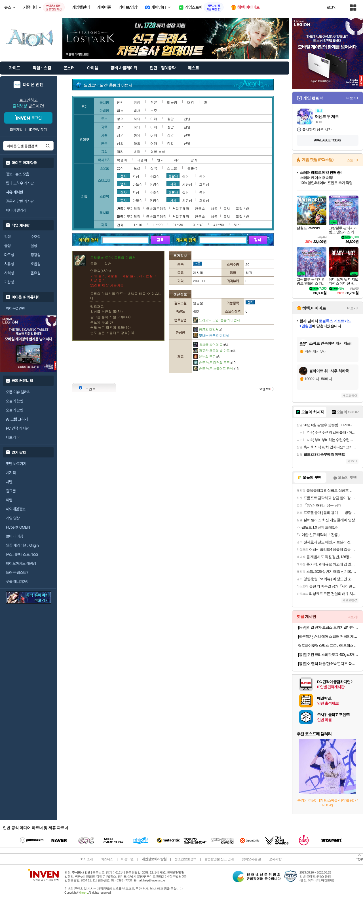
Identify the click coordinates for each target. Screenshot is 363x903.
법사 (123, 183)
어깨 (153, 118)
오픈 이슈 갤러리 (18, 392)
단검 (120, 102)
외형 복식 (157, 151)
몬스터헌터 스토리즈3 (22, 554)
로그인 (331, 7)
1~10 (138, 224)
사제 (173, 183)
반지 (160, 159)
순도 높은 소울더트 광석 (216, 368)
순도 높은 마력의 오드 (214, 362)
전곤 (153, 102)
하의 (137, 118)
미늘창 (172, 102)
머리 (120, 151)
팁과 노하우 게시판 (20, 183)
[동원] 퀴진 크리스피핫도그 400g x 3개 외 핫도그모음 (328, 654)
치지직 (11, 472)
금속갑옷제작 (156, 208)
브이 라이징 (14, 536)
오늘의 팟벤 (14, 410)
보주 (153, 110)
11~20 (157, 224)
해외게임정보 (15, 509)
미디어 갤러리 (16, 210)
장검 (137, 102)
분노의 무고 (206, 356)
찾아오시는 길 (251, 859)
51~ (237, 224)
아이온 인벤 (33, 84)
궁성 (7, 245)
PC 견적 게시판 (17, 428)
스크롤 (172, 168)
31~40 (198, 224)
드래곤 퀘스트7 (17, 572)
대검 (190, 102)
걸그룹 (11, 491)
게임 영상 (13, 518)
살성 (34, 245)
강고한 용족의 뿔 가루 (214, 350)
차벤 (9, 482)
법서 (137, 110)
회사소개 (86, 859)
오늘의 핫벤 (14, 401)
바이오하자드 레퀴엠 (21, 563)
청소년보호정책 (185, 859)
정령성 (35, 255)
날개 (194, 159)
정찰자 (173, 175)
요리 (226, 208)
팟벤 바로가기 (16, 463)
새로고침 (348, 395)
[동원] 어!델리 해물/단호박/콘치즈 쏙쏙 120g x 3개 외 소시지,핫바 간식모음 (328, 664)
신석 (153, 168)
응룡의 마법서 (208, 329)
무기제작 (133, 208)
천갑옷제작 (180, 208)
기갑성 (9, 282)
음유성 (35, 273)
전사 (123, 175)
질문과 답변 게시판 (20, 201)
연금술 (200, 208)
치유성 (9, 264)
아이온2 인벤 (15, 308)
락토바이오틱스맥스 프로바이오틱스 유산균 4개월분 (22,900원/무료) (328, 645)
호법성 (35, 264)
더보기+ (352, 98)
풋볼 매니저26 (17, 581)
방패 (137, 151)
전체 (120, 224)
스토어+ (352, 160)
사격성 (9, 273)
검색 (47, 145)
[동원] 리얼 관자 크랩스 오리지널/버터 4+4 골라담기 (328, 627)
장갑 (170, 118)
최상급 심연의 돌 (210, 344)
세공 (214, 208)
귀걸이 (142, 159)
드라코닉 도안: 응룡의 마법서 (216, 319)
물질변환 (242, 208)
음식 (120, 168)
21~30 (177, 224)
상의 (120, 118)
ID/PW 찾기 (38, 130)
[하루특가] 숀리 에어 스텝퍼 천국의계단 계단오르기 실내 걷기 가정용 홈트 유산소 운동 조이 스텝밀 (328, 636)
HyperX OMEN (18, 527)
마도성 (9, 255)
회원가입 (16, 130)
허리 (177, 159)
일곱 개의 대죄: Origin (22, 545)
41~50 (218, 224)
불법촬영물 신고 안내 (219, 859)
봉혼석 (192, 168)
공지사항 (275, 859)
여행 (9, 500)
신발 (187, 118)
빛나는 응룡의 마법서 (211, 335)
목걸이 (122, 159)
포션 (137, 168)
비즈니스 (107, 859)
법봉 (120, 110)
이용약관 (127, 859)
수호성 (35, 236)
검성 (7, 236)
